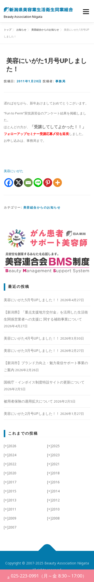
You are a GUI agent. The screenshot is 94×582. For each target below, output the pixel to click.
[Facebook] (8, 182)
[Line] (38, 182)
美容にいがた (13, 171)
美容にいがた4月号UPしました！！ (31, 338)
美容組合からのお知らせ (42, 207)
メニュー (85, 11)
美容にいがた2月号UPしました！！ (31, 413)
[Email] (28, 182)
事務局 (60, 81)
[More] (57, 182)
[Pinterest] (47, 182)
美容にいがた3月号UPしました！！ (31, 350)
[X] (18, 182)
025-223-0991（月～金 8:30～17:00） (47, 576)
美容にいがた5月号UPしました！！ (31, 299)
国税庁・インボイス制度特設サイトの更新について (44, 382)
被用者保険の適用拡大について (28, 401)
